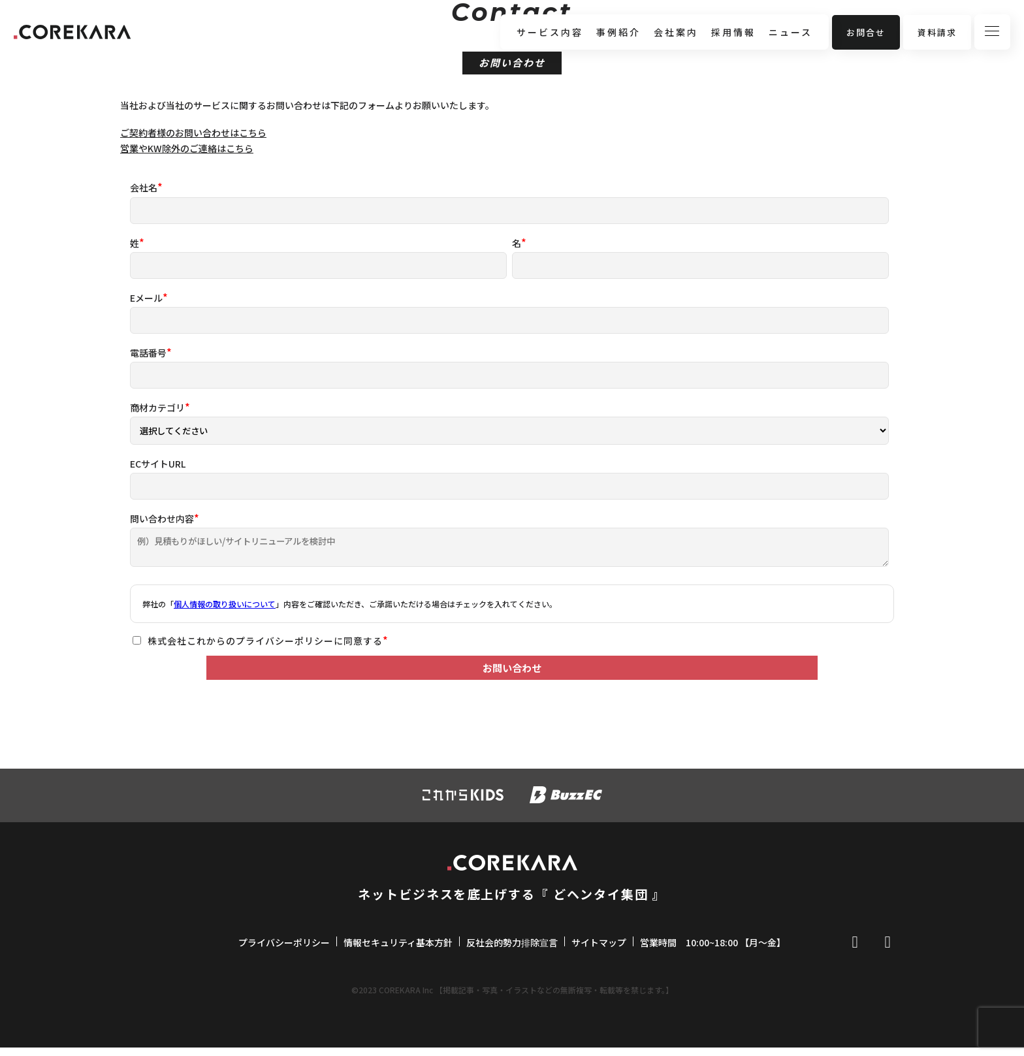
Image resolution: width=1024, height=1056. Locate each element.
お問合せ (866, 32)
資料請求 (937, 32)
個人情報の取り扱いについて (225, 603)
